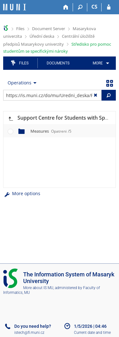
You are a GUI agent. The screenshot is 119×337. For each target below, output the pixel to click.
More (98, 63)
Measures (50, 131)
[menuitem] (100, 63)
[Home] (66, 7)
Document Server (48, 28)
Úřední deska (42, 36)
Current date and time (92, 332)
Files (20, 28)
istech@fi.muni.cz (29, 332)
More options (21, 193)
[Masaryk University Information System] (14, 7)
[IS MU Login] (109, 7)
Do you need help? (32, 326)
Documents (58, 63)
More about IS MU (38, 288)
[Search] (80, 7)
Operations (19, 83)
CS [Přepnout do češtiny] (94, 6)
